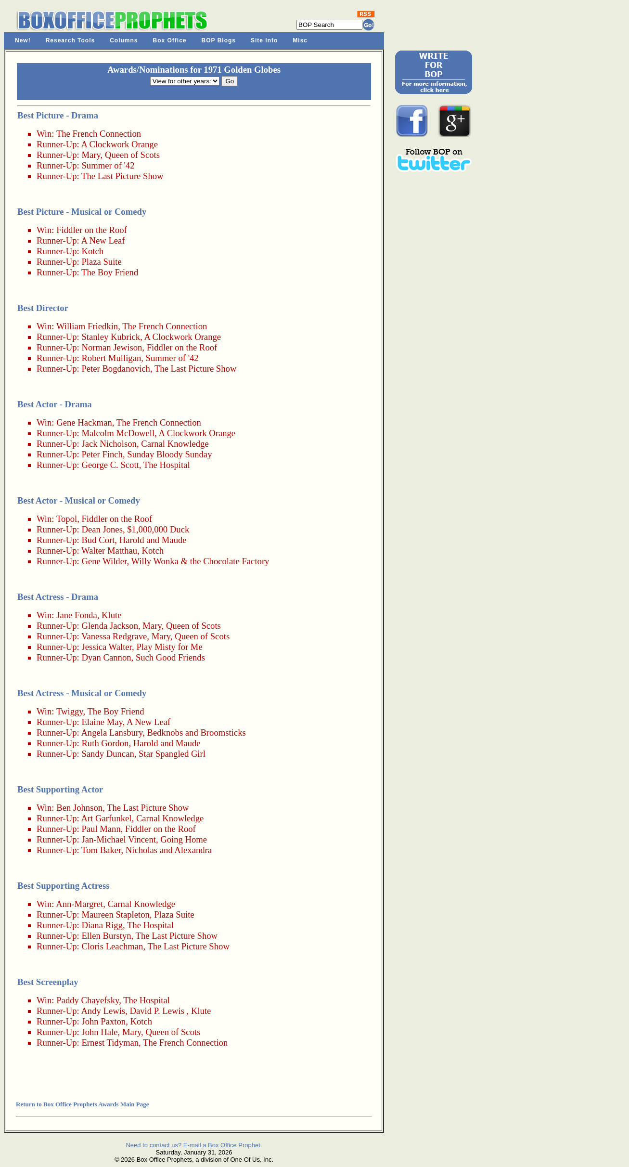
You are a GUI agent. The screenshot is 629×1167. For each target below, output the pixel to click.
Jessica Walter (106, 647)
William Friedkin (87, 326)
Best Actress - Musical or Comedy (81, 693)
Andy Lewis (103, 1011)
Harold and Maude (153, 540)
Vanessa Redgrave (114, 636)
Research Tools (70, 40)
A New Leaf (103, 240)
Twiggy (69, 711)
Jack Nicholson (109, 444)
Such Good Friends (170, 657)
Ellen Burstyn (106, 936)
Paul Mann (100, 829)
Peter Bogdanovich (115, 368)
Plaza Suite (101, 262)
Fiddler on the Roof (91, 230)
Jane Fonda (76, 615)
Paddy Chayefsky (87, 1000)
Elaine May (101, 722)
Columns (124, 40)
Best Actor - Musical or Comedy (78, 500)
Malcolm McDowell (117, 433)
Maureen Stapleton (115, 914)
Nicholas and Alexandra (169, 850)
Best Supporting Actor (60, 789)
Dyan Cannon (106, 657)
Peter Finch (102, 454)
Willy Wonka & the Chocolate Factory (200, 561)
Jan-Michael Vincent (118, 839)
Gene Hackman (84, 422)
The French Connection (98, 134)
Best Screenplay (47, 982)
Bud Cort (98, 540)
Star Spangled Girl (172, 754)
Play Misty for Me (169, 647)
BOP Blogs (219, 40)
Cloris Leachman (112, 946)
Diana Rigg (102, 925)
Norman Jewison (111, 347)
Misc (300, 40)
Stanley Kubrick (110, 337)
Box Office (170, 40)
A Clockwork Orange (119, 144)
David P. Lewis (156, 1011)
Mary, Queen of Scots (120, 155)
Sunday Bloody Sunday (169, 454)
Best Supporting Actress (63, 886)
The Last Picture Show (122, 176)
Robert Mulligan (111, 358)
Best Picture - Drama (57, 115)
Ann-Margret (79, 904)
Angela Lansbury (111, 732)
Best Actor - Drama (54, 404)
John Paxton (103, 1021)
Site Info (264, 40)
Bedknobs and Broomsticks (196, 732)
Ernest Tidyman (110, 1042)
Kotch (92, 251)
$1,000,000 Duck (158, 529)
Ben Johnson (79, 808)
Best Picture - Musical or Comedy (81, 212)
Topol (66, 519)
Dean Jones (101, 529)
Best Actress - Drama (57, 597)
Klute (111, 615)
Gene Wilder (104, 561)
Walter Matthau (109, 550)
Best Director (42, 308)
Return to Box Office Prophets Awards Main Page (82, 1104)
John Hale (99, 1032)
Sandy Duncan (107, 754)
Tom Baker (101, 850)
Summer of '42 (107, 165)
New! (23, 40)
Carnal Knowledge (174, 444)
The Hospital (166, 465)
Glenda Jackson (109, 626)
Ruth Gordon (104, 743)
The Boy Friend (109, 272)
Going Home (183, 839)
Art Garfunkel (106, 818)
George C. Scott (110, 465)
